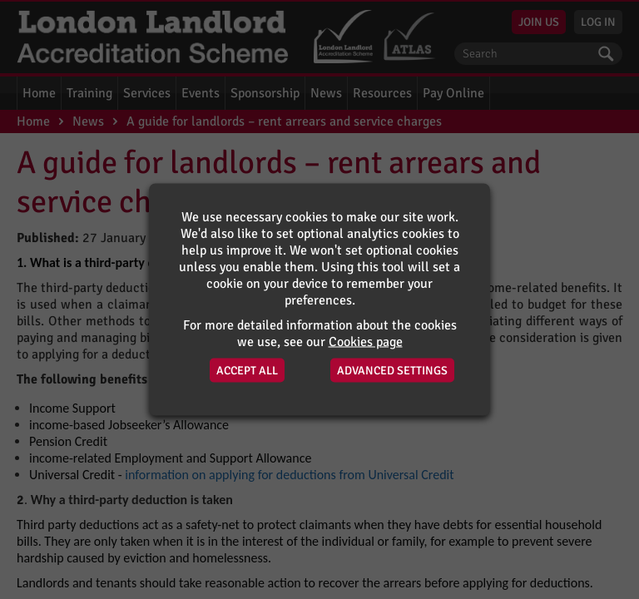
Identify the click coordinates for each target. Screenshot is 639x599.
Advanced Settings (392, 371)
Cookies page (366, 342)
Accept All (247, 371)
